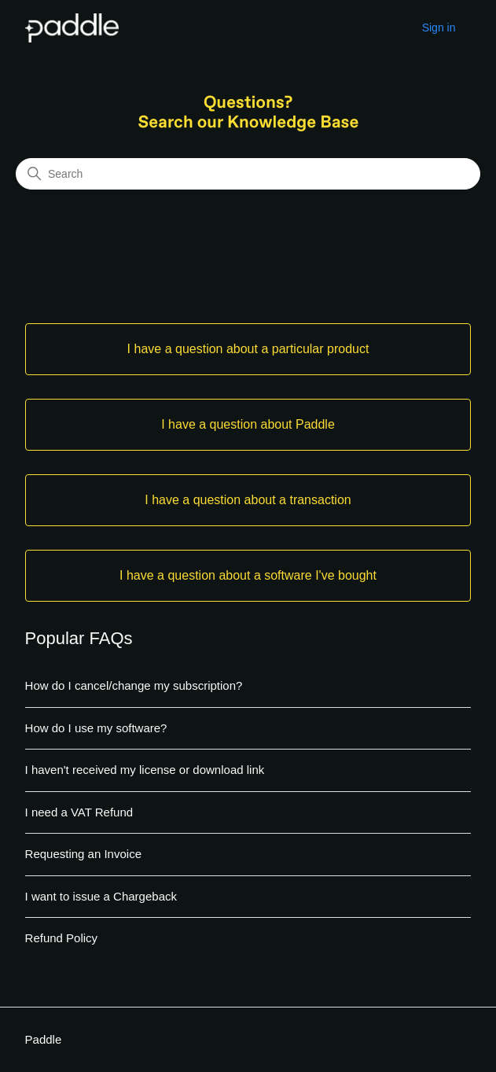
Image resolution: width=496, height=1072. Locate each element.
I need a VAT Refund (79, 812)
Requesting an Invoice (83, 853)
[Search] (248, 174)
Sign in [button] (439, 27)
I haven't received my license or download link (145, 769)
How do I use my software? (96, 728)
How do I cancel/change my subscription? (134, 685)
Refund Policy (61, 938)
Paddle (43, 1039)
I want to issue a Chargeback (101, 896)
